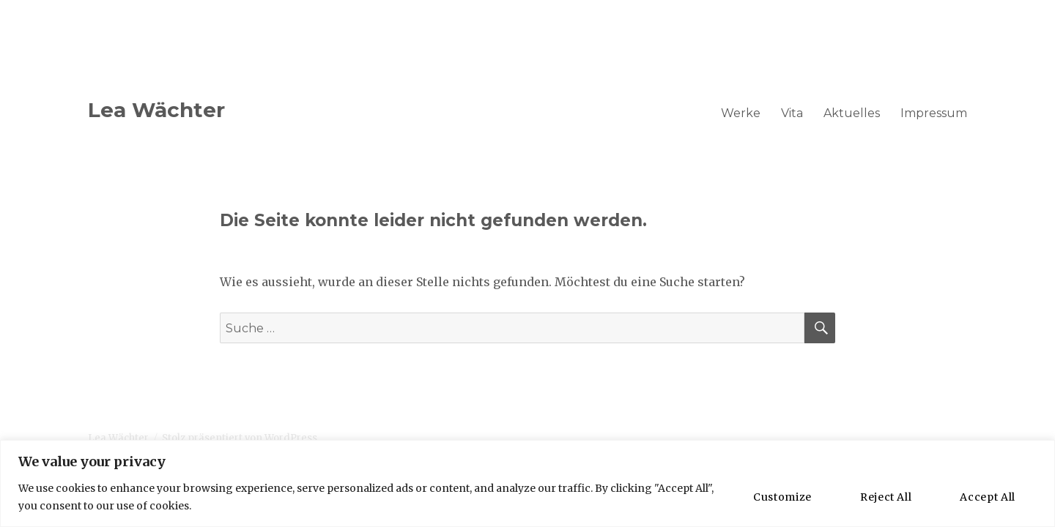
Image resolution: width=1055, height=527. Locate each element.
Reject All (886, 497)
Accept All (987, 497)
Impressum (933, 113)
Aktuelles (851, 113)
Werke (740, 113)
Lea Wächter (156, 109)
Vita (792, 113)
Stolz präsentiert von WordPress (239, 438)
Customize (782, 497)
